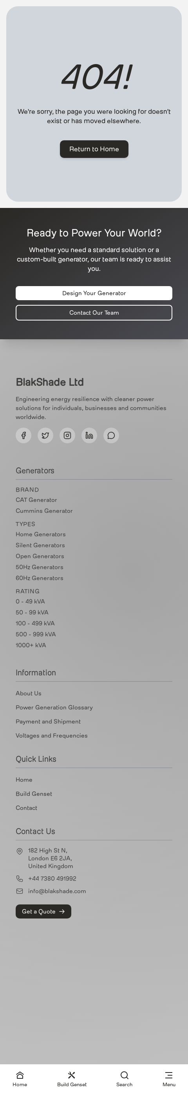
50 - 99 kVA (32, 612)
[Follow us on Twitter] (45, 435)
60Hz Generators (39, 578)
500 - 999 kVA (36, 634)
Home (24, 779)
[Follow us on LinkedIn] (89, 435)
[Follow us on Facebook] (23, 435)
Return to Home (94, 149)
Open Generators (40, 556)
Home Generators (41, 534)
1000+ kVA (31, 645)
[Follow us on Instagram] (67, 435)
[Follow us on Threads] (111, 435)
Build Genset (34, 793)
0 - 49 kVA (30, 601)
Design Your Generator (94, 293)
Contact (26, 807)
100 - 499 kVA (35, 623)
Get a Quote (43, 911)
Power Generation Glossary (54, 707)
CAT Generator (36, 499)
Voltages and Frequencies (52, 735)
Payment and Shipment (48, 721)
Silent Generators (40, 545)
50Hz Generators (39, 567)
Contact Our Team (94, 312)
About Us (29, 693)
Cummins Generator (44, 510)
